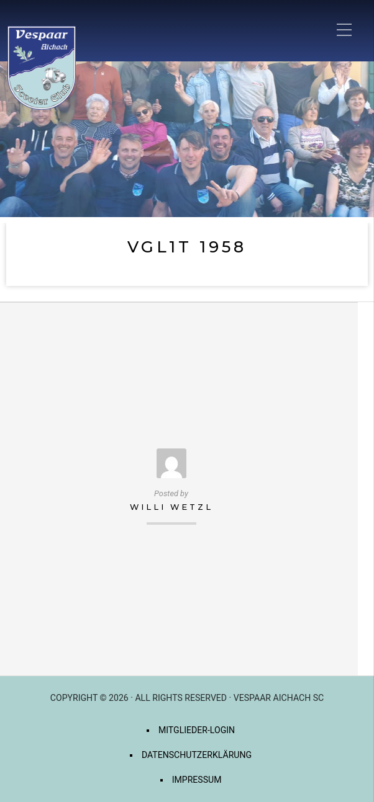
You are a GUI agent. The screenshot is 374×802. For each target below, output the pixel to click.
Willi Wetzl (171, 507)
